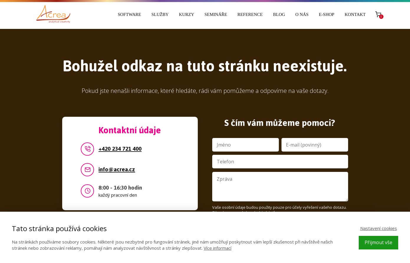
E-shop (327, 14)
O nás (302, 14)
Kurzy (186, 14)
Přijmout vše (378, 242)
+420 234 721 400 (119, 149)
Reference (250, 14)
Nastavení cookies (378, 228)
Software (129, 14)
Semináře (216, 14)
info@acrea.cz (116, 169)
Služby (160, 14)
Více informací (217, 248)
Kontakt (355, 14)
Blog (279, 14)
